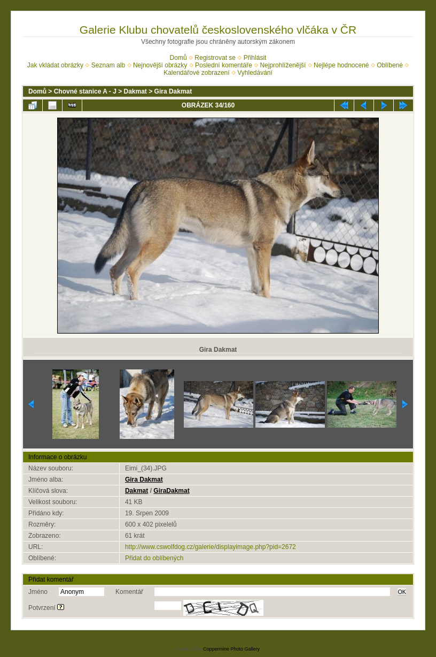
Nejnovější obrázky (160, 65)
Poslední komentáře (223, 65)
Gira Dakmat (173, 91)
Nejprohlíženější (283, 65)
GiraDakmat (171, 490)
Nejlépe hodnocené (341, 65)
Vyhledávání (254, 72)
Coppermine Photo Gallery (231, 649)
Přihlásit (255, 57)
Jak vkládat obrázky (55, 65)
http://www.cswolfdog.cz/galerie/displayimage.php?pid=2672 (210, 547)
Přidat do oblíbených (154, 558)
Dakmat (135, 91)
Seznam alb (108, 65)
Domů (178, 57)
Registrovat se (215, 57)
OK (402, 592)
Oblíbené (390, 65)
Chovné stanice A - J (85, 91)
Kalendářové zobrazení (196, 72)
